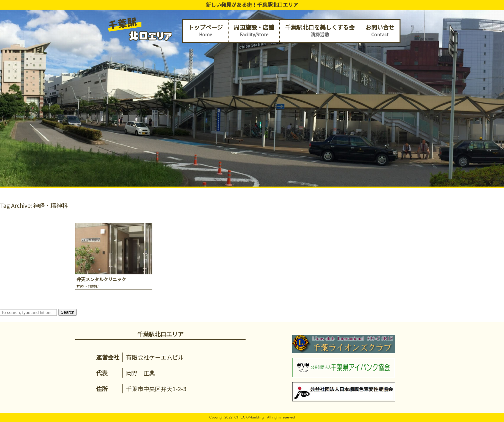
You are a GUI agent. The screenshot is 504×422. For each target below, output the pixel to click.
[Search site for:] (28, 312)
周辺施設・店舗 (254, 31)
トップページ (205, 31)
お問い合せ (379, 31)
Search (67, 312)
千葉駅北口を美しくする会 (320, 31)
